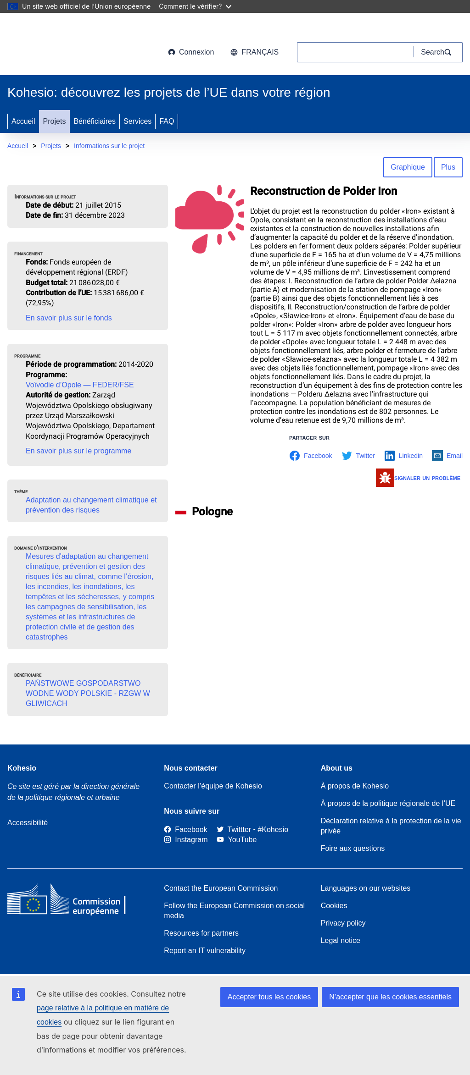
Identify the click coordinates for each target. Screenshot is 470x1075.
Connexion (191, 52)
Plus (448, 167)
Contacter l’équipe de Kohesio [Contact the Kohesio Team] (213, 786)
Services (137, 121)
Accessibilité (27, 823)
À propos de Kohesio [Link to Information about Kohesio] (355, 786)
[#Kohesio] (272, 829)
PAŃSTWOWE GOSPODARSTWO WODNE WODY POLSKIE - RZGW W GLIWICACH (88, 693)
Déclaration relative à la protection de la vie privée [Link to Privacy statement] (391, 826)
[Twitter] (234, 829)
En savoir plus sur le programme (78, 451)
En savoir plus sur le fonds (69, 318)
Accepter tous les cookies (269, 997)
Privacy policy (343, 923)
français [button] (254, 52)
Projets (54, 121)
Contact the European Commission (221, 888)
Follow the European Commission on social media (234, 911)
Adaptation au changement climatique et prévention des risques (91, 505)
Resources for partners (201, 933)
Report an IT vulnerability (205, 950)
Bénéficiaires (94, 121)
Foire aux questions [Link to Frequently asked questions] (353, 848)
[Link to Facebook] (185, 829)
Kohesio (21, 768)
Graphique (408, 167)
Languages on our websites (366, 888)
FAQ (166, 121)
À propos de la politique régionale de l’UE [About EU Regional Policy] (388, 803)
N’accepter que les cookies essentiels (390, 997)
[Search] (438, 52)
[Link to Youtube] (237, 840)
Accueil (23, 121)
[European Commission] (81, 46)
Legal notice (340, 940)
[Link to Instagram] (185, 840)
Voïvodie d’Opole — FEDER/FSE (80, 385)
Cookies (334, 906)
